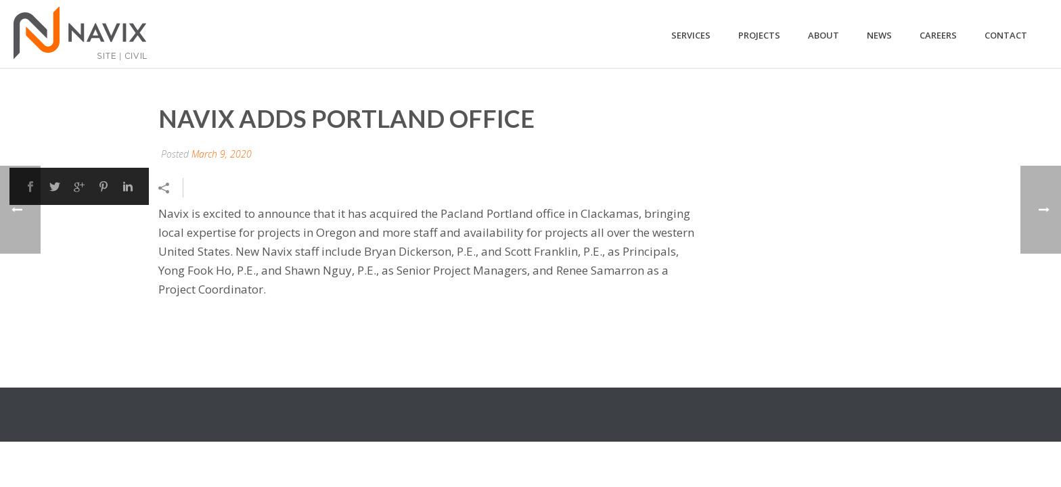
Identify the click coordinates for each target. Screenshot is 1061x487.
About (823, 35)
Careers (938, 35)
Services (690, 35)
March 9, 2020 (221, 153)
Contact (1006, 35)
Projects (759, 35)
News (879, 35)
